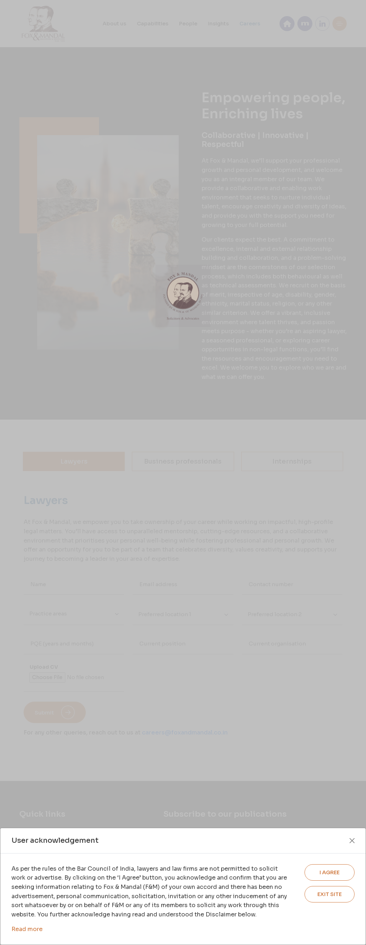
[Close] (352, 840)
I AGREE (330, 872)
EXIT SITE (329, 894)
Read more (27, 929)
